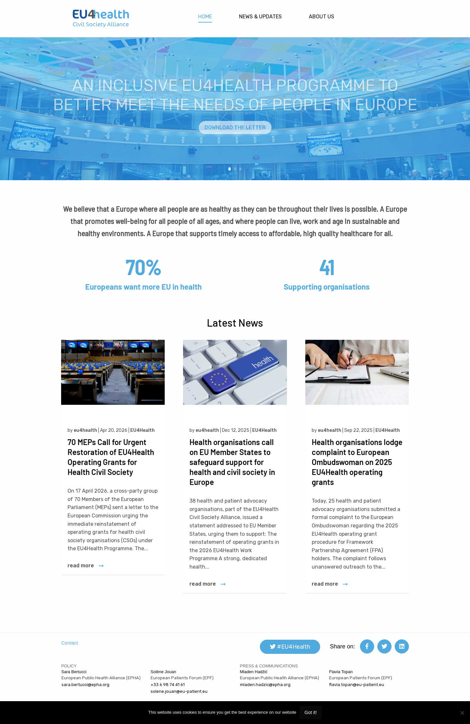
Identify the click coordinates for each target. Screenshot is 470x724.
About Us (321, 17)
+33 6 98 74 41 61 (168, 684)
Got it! (310, 712)
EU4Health (142, 430)
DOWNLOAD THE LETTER (235, 136)
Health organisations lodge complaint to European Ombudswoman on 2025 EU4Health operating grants (357, 462)
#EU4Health (290, 646)
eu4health (85, 430)
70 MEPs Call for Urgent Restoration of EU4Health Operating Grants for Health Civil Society (111, 457)
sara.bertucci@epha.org (85, 684)
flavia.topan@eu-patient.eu (356, 684)
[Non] (462, 713)
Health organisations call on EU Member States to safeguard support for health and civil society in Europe (232, 462)
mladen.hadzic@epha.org (265, 684)
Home (205, 17)
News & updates (260, 17)
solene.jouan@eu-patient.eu (179, 691)
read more (81, 565)
